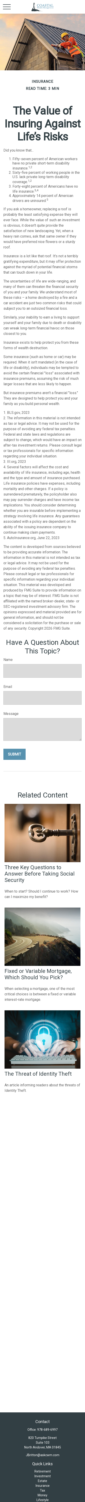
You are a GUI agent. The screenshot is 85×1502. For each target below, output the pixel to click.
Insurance (43, 1485)
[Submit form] (14, 754)
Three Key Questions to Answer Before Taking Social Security (40, 873)
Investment (42, 1476)
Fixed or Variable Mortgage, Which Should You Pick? (38, 974)
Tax (42, 1490)
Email (7, 687)
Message (11, 714)
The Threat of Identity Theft (38, 1074)
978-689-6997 (47, 1429)
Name (8, 660)
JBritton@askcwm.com (42, 1455)
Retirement (42, 1471)
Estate (42, 1481)
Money (42, 1495)
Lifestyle (42, 1500)
